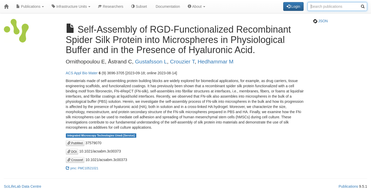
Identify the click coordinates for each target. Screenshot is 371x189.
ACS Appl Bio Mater (82, 73)
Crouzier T (182, 61)
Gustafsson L (151, 61)
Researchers (110, 6)
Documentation (167, 6)
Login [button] (293, 6)
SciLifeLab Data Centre (22, 186)
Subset (139, 6)
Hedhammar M (215, 61)
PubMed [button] (75, 143)
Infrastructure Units (71, 6)
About (196, 6)
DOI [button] (72, 152)
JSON (320, 21)
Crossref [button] (75, 160)
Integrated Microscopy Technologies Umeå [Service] (101, 135)
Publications (30, 6)
